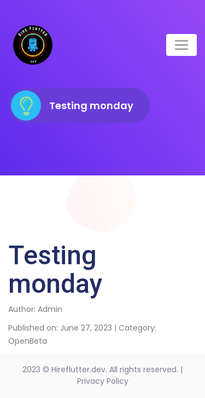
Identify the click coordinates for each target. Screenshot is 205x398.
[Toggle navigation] (181, 45)
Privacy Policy (102, 381)
